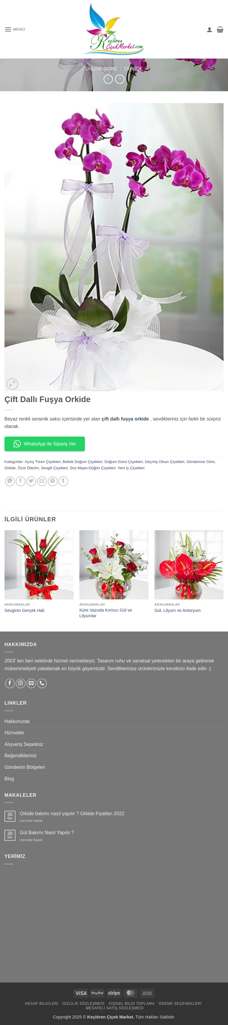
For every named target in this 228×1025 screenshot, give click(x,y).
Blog (9, 778)
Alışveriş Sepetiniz (23, 744)
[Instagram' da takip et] (21, 683)
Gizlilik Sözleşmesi (83, 1004)
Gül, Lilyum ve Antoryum (177, 610)
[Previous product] (119, 79)
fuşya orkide (135, 418)
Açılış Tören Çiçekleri (43, 461)
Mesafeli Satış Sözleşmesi (115, 1008)
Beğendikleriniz (20, 755)
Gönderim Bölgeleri (24, 767)
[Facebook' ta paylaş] (21, 481)
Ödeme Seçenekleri (180, 1004)
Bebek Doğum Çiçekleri (82, 461)
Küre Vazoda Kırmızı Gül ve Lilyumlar (106, 613)
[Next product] (108, 79)
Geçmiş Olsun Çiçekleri (164, 461)
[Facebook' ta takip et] (10, 683)
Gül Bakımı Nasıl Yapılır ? (47, 832)
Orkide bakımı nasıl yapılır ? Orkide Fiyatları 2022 (72, 813)
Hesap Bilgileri (41, 1004)
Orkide (133, 68)
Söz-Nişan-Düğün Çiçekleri (93, 468)
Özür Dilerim (28, 468)
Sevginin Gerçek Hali (24, 610)
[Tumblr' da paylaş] (63, 481)
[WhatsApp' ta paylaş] (10, 481)
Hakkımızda (16, 721)
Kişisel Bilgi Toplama (132, 1004)
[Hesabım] (210, 29)
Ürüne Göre (102, 68)
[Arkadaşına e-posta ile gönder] (42, 481)
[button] (14, 29)
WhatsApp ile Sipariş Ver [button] (44, 444)
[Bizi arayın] (42, 683)
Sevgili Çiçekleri (54, 468)
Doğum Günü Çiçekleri (123, 461)
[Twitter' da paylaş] (31, 481)
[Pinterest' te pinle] (53, 481)
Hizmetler (14, 732)
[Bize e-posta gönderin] (31, 683)
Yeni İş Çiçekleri (131, 468)
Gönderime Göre (200, 461)
